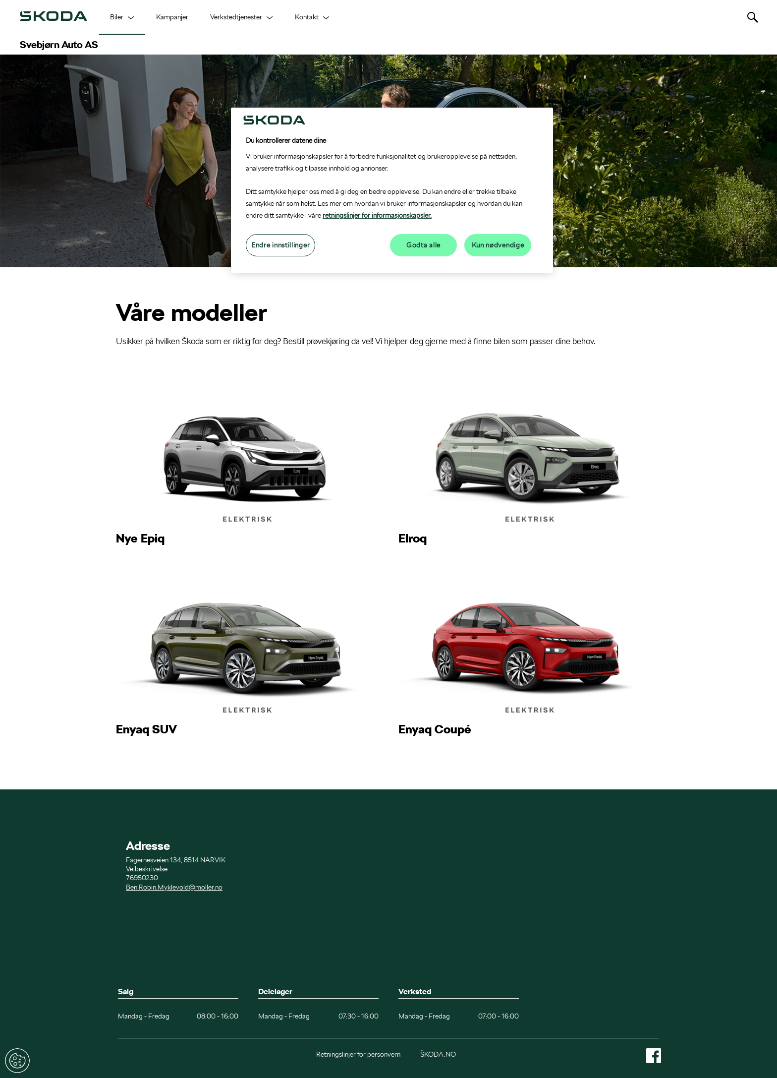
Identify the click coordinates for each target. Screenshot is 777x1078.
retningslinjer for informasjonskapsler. (377, 215)
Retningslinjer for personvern (358, 1054)
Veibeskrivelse (146, 869)
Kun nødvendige (498, 245)
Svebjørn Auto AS (59, 45)
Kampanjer (172, 17)
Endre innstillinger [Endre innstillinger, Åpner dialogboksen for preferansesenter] (280, 245)
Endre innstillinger (17, 1060)
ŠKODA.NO (438, 1054)
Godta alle (423, 245)
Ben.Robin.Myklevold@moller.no (174, 887)
